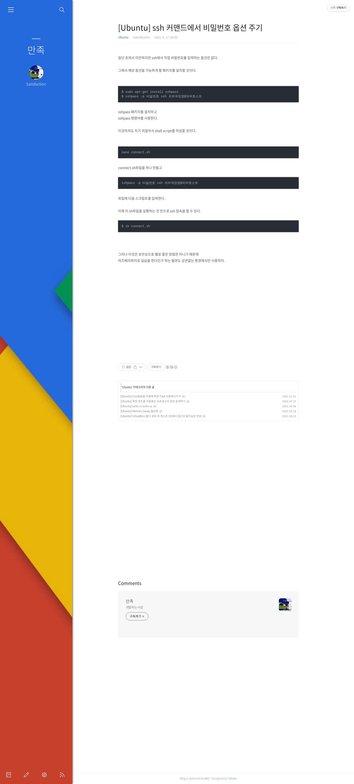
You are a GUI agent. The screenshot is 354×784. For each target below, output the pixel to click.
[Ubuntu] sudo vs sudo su (145, 406)
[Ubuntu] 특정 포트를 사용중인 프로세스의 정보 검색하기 (162, 401)
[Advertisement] (217, 312)
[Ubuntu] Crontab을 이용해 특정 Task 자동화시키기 (160, 396)
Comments (139, 583)
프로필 (9, 774)
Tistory (241, 778)
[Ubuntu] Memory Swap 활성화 (149, 411)
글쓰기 (27, 774)
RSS (63, 774)
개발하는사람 (143, 607)
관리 (45, 774)
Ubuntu (132, 37)
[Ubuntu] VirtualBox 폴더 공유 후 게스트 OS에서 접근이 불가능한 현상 (170, 416)
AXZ (216, 778)
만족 (36, 49)
